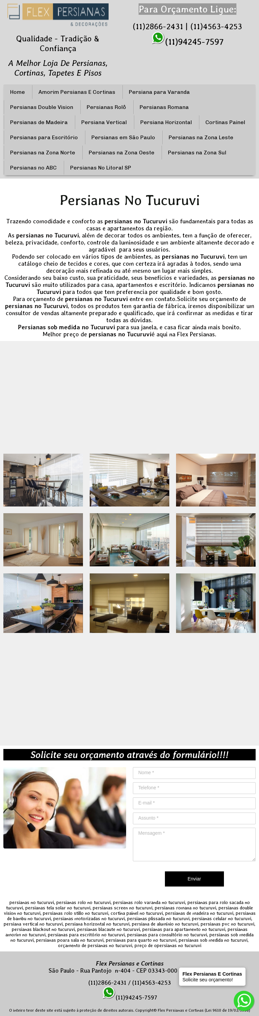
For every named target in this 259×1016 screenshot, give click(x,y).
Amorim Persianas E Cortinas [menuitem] (76, 92)
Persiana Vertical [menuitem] (104, 122)
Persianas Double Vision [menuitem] (41, 107)
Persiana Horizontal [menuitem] (166, 122)
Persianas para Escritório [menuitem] (44, 137)
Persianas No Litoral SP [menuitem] (100, 167)
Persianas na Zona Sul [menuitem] (197, 152)
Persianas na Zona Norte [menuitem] (42, 152)
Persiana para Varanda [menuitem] (159, 92)
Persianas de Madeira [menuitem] (39, 122)
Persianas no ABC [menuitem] (33, 167)
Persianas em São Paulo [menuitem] (123, 137)
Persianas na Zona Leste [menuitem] (201, 137)
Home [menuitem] (17, 92)
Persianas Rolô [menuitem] (106, 107)
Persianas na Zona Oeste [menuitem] (121, 152)
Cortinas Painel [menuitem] (225, 122)
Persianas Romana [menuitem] (164, 107)
